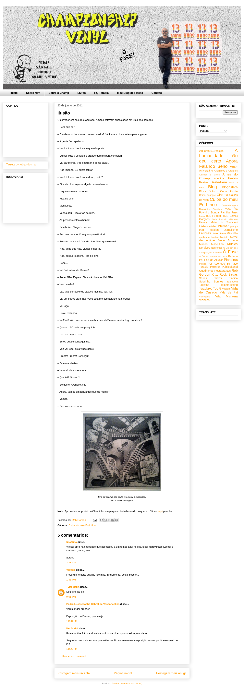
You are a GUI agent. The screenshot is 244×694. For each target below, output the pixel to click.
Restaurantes (222, 270)
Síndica (233, 278)
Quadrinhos (206, 270)
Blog (212, 186)
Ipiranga (234, 226)
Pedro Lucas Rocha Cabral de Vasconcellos (92, 604)
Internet (223, 226)
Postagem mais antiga (171, 673)
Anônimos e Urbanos (226, 170)
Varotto (70, 569)
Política (202, 264)
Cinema (222, 195)
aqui (160, 511)
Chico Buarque (207, 195)
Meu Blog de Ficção (130, 92)
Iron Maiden (209, 229)
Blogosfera (230, 187)
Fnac (235, 212)
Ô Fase (230, 251)
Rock (223, 274)
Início (14, 92)
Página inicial (123, 673)
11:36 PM (71, 648)
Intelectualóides (207, 226)
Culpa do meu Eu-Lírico (82, 525)
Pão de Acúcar (213, 259)
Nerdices (204, 247)
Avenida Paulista (226, 178)
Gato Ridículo (219, 219)
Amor (234, 167)
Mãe (229, 233)
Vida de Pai (229, 292)
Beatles (203, 182)
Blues (202, 191)
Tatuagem (232, 281)
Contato (157, 92)
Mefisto (224, 237)
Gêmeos (233, 219)
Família (225, 212)
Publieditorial (230, 266)
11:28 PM (71, 620)
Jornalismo (231, 229)
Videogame (204, 296)
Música (232, 244)
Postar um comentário (74, 656)
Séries (203, 278)
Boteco (213, 191)
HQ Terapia (101, 92)
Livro (215, 233)
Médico (214, 237)
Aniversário (206, 170)
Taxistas (204, 284)
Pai (201, 259)
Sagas (233, 274)
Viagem (226, 288)
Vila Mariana (226, 296)
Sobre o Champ (59, 92)
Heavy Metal (208, 222)
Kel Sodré (72, 628)
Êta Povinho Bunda (218, 211)
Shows (218, 278)
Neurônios (216, 247)
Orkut (224, 256)
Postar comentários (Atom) (127, 683)
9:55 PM (71, 596)
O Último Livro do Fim (210, 256)
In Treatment (229, 222)
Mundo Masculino (211, 244)
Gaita (225, 216)
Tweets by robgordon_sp (21, 164)
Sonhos (218, 281)
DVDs (228, 209)
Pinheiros (231, 260)
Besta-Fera (219, 182)
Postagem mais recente (73, 673)
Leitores (205, 233)
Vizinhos (204, 300)
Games (234, 216)
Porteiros (215, 267)
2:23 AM (71, 562)
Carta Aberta (229, 191)
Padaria (233, 256)
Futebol (217, 215)
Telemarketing (229, 284)
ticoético (71, 542)
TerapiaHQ (205, 288)
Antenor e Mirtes (209, 175)
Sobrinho (204, 281)
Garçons (204, 219)
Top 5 (217, 288)
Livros (82, 92)
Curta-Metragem (230, 205)
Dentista (217, 209)
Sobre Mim (33, 92)
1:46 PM (71, 579)
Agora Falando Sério (218, 164)
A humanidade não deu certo (218, 155)
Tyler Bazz (72, 586)
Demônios (204, 209)
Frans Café (205, 216)
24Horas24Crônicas (211, 150)
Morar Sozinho (228, 240)
